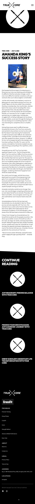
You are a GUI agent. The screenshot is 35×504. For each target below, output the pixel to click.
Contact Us (5, 451)
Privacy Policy (5, 459)
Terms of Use (5, 464)
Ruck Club (4, 438)
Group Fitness (5, 416)
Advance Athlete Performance (9, 433)
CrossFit (4, 420)
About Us (4, 446)
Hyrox (3, 425)
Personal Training (6, 411)
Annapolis (4, 479)
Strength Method (6, 429)
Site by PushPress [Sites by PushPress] (22, 487)
